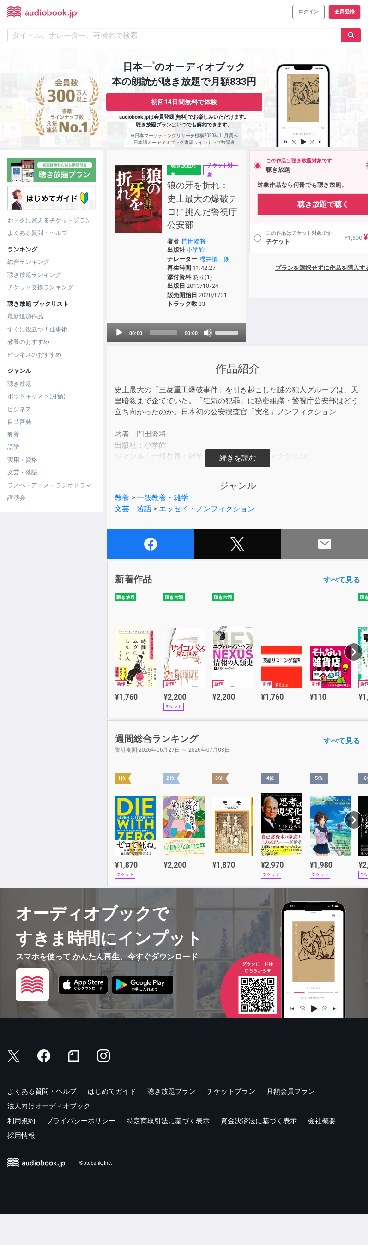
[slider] (151, 364)
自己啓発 (19, 421)
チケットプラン (231, 1123)
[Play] (119, 364)
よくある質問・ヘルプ (37, 232)
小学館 (184, 263)
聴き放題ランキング (34, 274)
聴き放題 (19, 383)
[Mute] (185, 364)
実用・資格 (22, 459)
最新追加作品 (25, 316)
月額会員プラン (290, 1123)
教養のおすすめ (28, 341)
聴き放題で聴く (294, 204)
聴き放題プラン (171, 1123)
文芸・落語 (22, 472)
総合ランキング (28, 261)
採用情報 (21, 1167)
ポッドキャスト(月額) (36, 396)
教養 (13, 434)
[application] (162, 364)
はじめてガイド (112, 1123)
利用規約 (21, 1152)
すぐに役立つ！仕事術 (37, 329)
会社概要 (322, 1152)
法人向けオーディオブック (48, 1137)
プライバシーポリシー (80, 1152)
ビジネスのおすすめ (34, 354)
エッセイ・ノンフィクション (207, 540)
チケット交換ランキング (40, 287)
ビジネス (19, 409)
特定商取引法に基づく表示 (168, 1152)
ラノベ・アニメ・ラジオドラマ (49, 485)
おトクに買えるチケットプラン (49, 220)
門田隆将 (182, 254)
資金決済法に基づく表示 (259, 1152)
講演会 (16, 497)
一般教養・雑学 (162, 529)
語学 (13, 446)
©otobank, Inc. (95, 1194)
